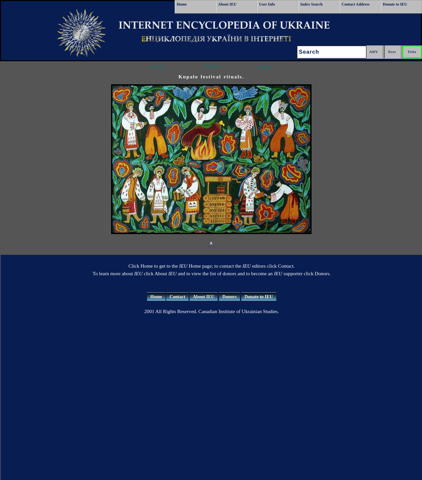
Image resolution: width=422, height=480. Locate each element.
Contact (177, 296)
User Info (267, 4)
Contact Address (356, 4)
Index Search (311, 4)
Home (182, 4)
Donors (229, 296)
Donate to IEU (395, 4)
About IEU (227, 4)
